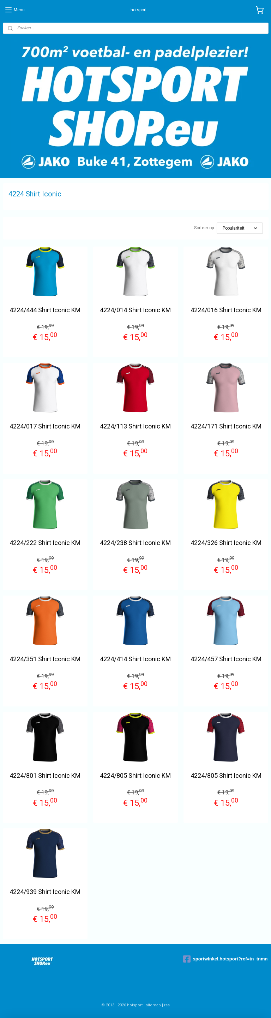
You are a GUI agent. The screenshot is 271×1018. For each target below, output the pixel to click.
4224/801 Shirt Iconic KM (45, 775)
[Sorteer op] (240, 228)
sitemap (153, 1005)
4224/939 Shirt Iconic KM (45, 891)
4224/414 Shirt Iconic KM (135, 659)
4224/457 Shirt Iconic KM (226, 659)
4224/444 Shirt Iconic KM (45, 310)
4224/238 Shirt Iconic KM (135, 542)
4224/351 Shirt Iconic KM (45, 659)
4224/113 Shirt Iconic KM (135, 426)
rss (167, 1005)
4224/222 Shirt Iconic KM (45, 542)
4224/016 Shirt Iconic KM (226, 310)
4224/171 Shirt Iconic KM (226, 426)
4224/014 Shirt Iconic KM (135, 310)
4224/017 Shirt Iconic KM (45, 426)
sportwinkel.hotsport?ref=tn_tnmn (225, 959)
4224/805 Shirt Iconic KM (135, 775)
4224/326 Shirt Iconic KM (226, 542)
